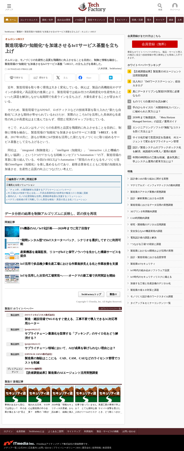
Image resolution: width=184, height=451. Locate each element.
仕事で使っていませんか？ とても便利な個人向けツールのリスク (86, 408)
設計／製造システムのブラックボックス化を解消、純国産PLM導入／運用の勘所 (157, 149)
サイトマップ (73, 431)
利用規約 (88, 431)
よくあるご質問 (55, 431)
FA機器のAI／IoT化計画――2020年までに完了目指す (55, 228)
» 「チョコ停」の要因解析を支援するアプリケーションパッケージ (38, 189)
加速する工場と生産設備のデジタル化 (150, 283)
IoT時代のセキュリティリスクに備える (151, 276)
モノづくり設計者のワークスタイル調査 (151, 296)
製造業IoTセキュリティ (142, 263)
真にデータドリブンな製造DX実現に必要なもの (156, 93)
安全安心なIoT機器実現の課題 (146, 231)
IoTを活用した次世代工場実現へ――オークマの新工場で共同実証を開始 (67, 275)
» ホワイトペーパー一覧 (110, 308)
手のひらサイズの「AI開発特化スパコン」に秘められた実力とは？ (157, 109)
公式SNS (22, 447)
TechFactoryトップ (91, 294)
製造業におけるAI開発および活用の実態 (151, 250)
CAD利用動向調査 (140, 218)
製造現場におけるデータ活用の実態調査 (151, 205)
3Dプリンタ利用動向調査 (143, 211)
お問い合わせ (129, 431)
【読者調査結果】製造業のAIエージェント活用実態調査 (61, 372)
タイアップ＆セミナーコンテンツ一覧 (150, 303)
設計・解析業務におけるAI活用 (147, 198)
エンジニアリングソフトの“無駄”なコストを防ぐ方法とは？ (157, 129)
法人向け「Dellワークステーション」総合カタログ (156, 83)
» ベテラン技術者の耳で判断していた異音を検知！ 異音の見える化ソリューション (46, 199)
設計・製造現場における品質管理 (148, 257)
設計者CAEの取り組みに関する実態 (149, 178)
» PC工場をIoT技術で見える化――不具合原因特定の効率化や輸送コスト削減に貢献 (47, 193)
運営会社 (86, 447)
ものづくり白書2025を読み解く (150, 101)
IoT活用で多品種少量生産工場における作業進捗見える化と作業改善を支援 (69, 263)
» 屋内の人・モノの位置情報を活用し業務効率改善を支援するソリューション (44, 196)
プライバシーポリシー (64, 447)
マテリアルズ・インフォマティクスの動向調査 (155, 185)
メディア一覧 (10, 447)
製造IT (20, 32)
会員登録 (20, 431)
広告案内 (32, 447)
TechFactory (10, 32)
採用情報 (96, 447)
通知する (43, 77)
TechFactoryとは (36, 431)
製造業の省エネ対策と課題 (144, 290)
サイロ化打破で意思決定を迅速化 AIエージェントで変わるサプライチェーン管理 (157, 139)
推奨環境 (107, 447)
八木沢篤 (103, 68)
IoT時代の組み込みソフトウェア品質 (149, 270)
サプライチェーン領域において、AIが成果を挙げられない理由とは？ (70, 348)
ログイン (8, 431)
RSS (78, 447)
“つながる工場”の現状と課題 (145, 244)
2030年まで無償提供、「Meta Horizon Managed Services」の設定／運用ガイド (155, 119)
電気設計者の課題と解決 (143, 237)
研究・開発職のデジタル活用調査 (148, 224)
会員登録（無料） (155, 44)
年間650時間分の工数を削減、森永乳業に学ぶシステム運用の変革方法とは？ (156, 159)
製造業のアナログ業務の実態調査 (148, 191)
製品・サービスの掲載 (108, 431)
